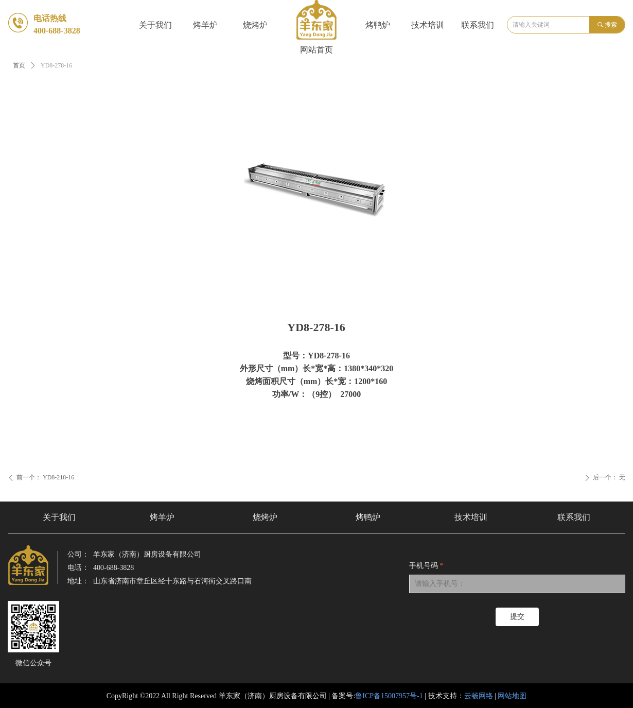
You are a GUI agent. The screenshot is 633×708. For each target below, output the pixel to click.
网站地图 (512, 696)
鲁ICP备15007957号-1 (389, 696)
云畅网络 (478, 696)
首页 (19, 65)
